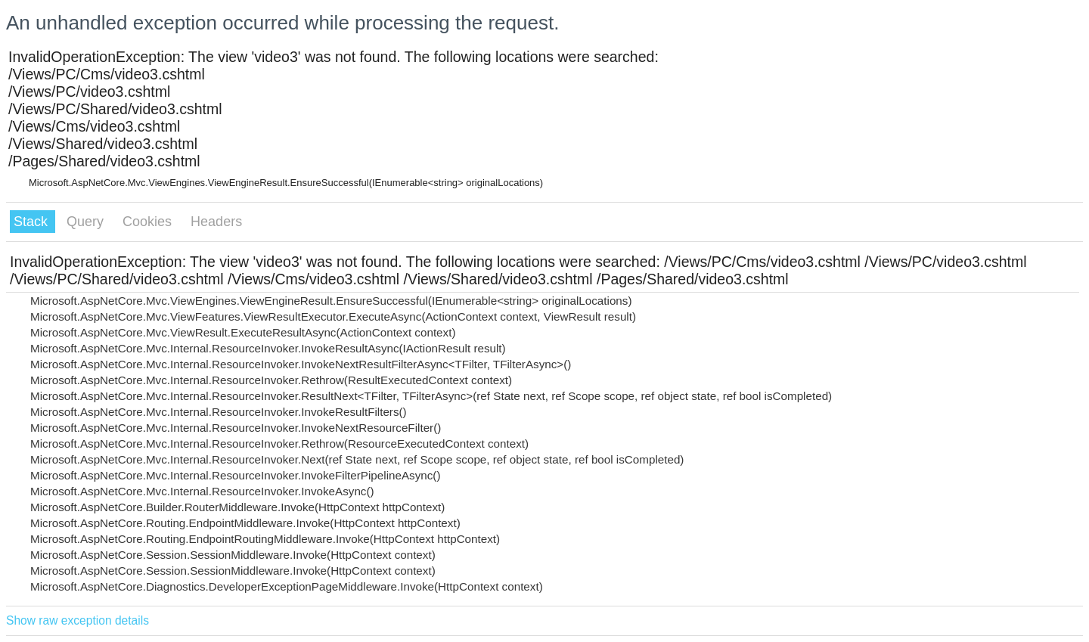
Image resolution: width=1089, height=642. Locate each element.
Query (87, 221)
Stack (32, 221)
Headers (216, 221)
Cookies (149, 221)
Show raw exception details (77, 620)
